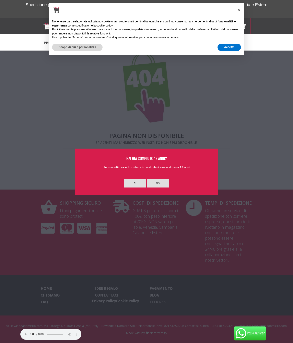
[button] (239, 10)
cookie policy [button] (104, 25)
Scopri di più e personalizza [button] (77, 47)
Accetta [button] (229, 47)
